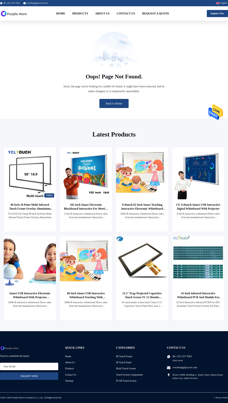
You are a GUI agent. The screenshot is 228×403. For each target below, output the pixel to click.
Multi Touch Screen (126, 368)
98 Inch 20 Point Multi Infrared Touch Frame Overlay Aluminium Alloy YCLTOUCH (30, 208)
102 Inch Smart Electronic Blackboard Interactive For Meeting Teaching (86, 208)
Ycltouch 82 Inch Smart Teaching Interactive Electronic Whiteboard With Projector (142, 208)
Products (80, 13)
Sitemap (69, 380)
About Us (102, 13)
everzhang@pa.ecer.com (37, 3)
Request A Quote (155, 13)
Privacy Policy (222, 397)
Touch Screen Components (129, 374)
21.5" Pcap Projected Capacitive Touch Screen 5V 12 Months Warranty (142, 297)
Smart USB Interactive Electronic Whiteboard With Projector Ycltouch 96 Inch (29, 297)
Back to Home (114, 103)
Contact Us (126, 13)
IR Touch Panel (123, 362)
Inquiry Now (217, 13)
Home (60, 13)
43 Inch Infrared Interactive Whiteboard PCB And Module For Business (198, 297)
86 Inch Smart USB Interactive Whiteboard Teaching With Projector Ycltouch (86, 297)
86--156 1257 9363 (182, 356)
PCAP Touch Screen (126, 380)
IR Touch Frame (124, 356)
